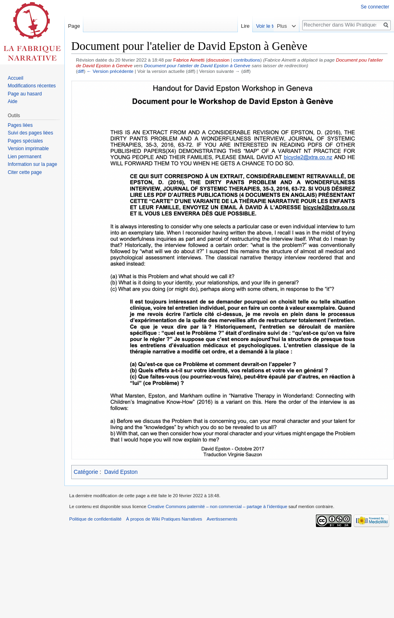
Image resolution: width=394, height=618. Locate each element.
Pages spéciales (25, 141)
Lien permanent (24, 156)
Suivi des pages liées (30, 133)
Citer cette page (25, 172)
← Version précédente (110, 71)
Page (74, 26)
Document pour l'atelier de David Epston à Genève (197, 65)
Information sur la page (32, 164)
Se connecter (375, 7)
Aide (12, 101)
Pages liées (20, 125)
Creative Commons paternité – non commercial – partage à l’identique (217, 506)
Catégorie (86, 472)
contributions (246, 59)
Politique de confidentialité (95, 519)
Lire (264, 26)
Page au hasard (25, 94)
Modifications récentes (32, 86)
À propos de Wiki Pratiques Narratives (164, 519)
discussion (218, 59)
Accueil (15, 78)
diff (81, 71)
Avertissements (221, 519)
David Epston (121, 472)
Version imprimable (28, 148)
